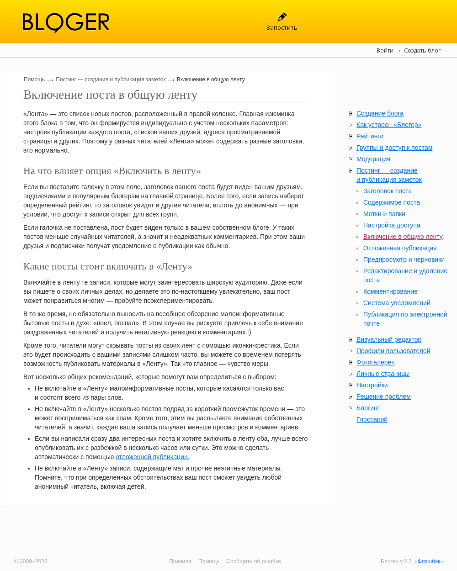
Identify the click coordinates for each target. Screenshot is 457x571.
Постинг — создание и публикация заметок (110, 79)
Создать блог (422, 50)
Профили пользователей (393, 350)
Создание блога (380, 113)
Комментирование (390, 291)
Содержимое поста (391, 202)
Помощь (34, 79)
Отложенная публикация (400, 248)
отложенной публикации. (153, 456)
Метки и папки (384, 213)
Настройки (372, 385)
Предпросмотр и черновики (404, 259)
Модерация (373, 159)
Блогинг (368, 408)
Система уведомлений (396, 303)
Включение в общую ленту (403, 236)
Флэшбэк (429, 561)
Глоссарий (372, 419)
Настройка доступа (391, 225)
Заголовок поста (387, 191)
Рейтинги (369, 136)
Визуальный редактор (388, 339)
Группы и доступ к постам (394, 147)
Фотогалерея (375, 362)
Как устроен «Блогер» (388, 124)
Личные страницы (382, 373)
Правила (180, 561)
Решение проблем (383, 396)
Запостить (282, 27)
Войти (385, 50)
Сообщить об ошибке (253, 561)
